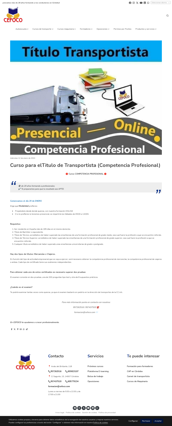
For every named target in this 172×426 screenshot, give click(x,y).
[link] (13, 15)
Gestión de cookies (89, 412)
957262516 (56, 371)
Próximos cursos (95, 366)
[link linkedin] (145, 2)
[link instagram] (134, 2)
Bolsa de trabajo (95, 376)
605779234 (73, 381)
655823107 (73, 371)
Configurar (133, 421)
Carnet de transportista (138, 376)
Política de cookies (73, 412)
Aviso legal (59, 412)
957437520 (56, 381)
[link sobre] (27, 362)
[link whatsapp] (148, 2)
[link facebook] (130, 2)
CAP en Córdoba (134, 371)
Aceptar (158, 421)
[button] (21, 28)
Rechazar (146, 421)
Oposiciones (93, 381)
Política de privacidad (107, 412)
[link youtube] (141, 2)
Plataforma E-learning (98, 371)
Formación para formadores (140, 366)
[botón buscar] (167, 15)
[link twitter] (137, 2)
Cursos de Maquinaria (137, 381)
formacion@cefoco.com (59, 386)
